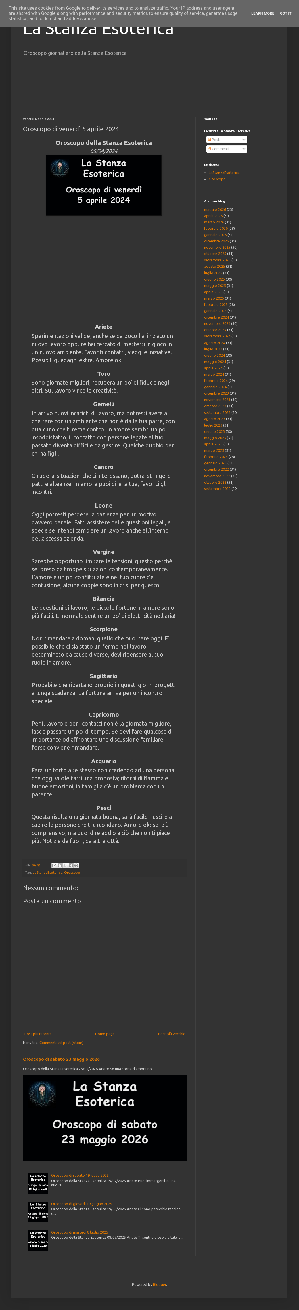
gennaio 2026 (215, 235)
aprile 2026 (213, 216)
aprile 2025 (213, 292)
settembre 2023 (217, 412)
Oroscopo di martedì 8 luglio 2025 (79, 1232)
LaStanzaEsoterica (47, 872)
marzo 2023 (214, 450)
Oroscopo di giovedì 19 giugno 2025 (81, 1204)
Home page (105, 1034)
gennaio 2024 (215, 387)
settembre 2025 (217, 260)
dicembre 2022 (216, 469)
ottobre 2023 (215, 406)
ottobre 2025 (215, 254)
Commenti (218, 149)
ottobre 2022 (215, 482)
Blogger (159, 1284)
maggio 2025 (215, 285)
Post (214, 140)
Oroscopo (72, 872)
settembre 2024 (217, 336)
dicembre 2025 (216, 241)
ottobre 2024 (215, 330)
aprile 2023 (213, 444)
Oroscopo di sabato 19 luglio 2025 (80, 1175)
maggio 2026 (215, 209)
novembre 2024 (217, 323)
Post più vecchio (171, 1034)
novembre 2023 (217, 400)
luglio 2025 (213, 273)
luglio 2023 (213, 425)
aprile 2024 (213, 368)
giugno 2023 (214, 431)
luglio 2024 (213, 349)
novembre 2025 (217, 247)
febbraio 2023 (216, 457)
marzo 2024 (214, 374)
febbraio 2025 (216, 304)
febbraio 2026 (216, 228)
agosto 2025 (214, 266)
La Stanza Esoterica (98, 27)
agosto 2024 (214, 343)
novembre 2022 (217, 476)
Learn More (262, 13)
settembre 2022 (217, 489)
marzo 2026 (214, 222)
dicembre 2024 (216, 317)
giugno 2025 (214, 279)
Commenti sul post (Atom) (61, 1043)
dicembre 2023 (216, 393)
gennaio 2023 (215, 463)
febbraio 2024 (216, 381)
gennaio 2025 (215, 311)
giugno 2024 (214, 355)
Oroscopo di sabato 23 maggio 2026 (61, 1059)
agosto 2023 (214, 419)
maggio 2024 (215, 362)
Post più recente (38, 1034)
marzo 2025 (214, 298)
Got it (286, 13)
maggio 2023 (215, 438)
